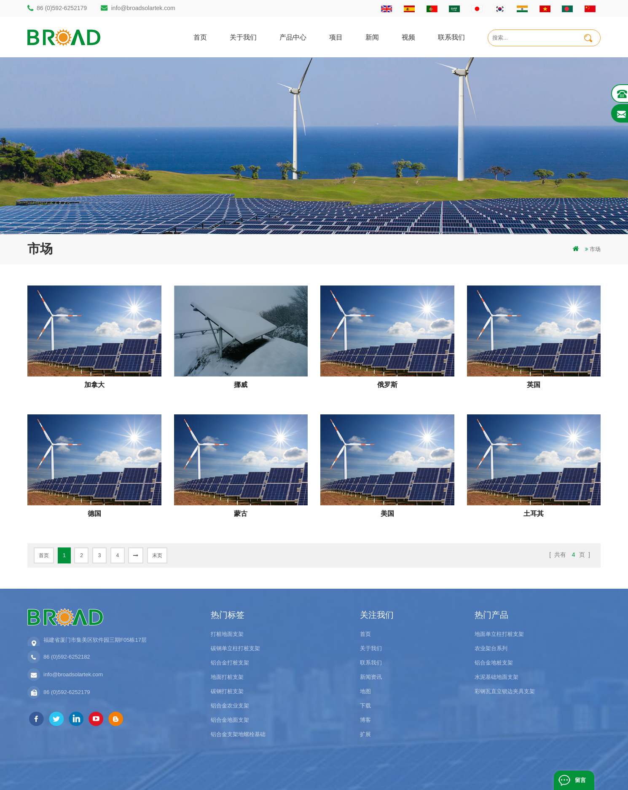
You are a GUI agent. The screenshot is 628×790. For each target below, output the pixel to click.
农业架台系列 (491, 648)
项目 (336, 37)
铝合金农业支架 (230, 705)
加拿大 (94, 384)
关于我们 (243, 37)
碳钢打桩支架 (227, 691)
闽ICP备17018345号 (370, 771)
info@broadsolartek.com (143, 8)
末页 (157, 555)
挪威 (240, 384)
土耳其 (533, 513)
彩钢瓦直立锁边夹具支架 (505, 691)
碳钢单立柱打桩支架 (235, 648)
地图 (365, 691)
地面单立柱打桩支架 (499, 634)
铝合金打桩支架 (230, 662)
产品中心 (292, 37)
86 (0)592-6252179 (62, 8)
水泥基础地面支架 (496, 677)
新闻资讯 (371, 677)
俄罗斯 (387, 384)
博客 (365, 720)
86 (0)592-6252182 (66, 657)
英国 (533, 384)
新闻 (372, 37)
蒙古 (240, 513)
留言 (580, 780)
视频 (408, 37)
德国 (94, 513)
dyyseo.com (414, 771)
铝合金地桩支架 (494, 662)
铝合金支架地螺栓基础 (238, 734)
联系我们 (451, 37)
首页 (200, 37)
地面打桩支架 (227, 677)
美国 (387, 513)
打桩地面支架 (227, 634)
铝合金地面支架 (230, 720)
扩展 (365, 734)
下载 (365, 705)
